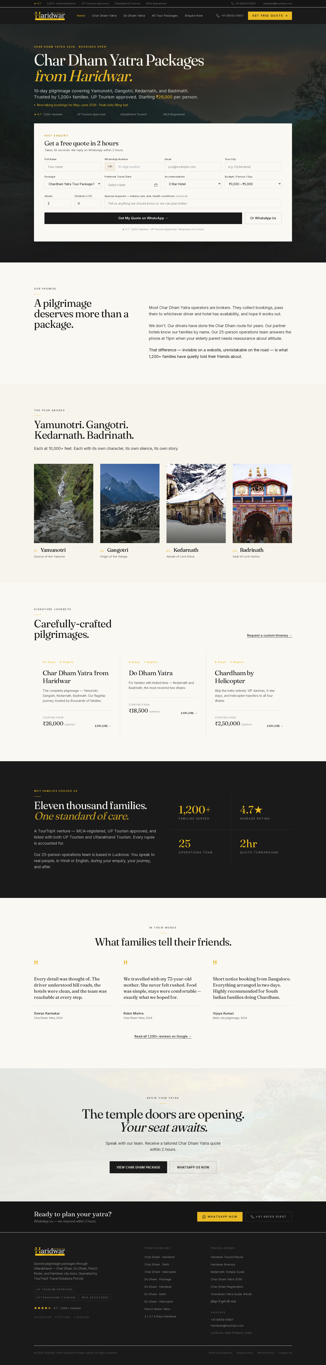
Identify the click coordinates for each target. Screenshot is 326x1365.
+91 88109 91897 (243, 3)
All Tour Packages (165, 15)
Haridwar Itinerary (223, 1264)
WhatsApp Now (220, 1216)
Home (81, 15)
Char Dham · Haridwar (159, 1257)
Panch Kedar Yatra (157, 1309)
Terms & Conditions (220, 1352)
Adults (48, 196)
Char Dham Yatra (104, 15)
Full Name (50, 159)
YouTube (63, 1317)
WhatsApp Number (116, 159)
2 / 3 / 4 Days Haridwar (160, 1316)
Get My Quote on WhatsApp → (143, 218)
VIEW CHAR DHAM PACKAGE (138, 1167)
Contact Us (285, 1352)
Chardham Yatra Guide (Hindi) (231, 1294)
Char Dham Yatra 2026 (226, 1279)
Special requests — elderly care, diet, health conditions (146, 196)
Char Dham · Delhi (156, 1264)
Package (49, 176)
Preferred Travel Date (118, 176)
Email (168, 159)
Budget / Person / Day (238, 176)
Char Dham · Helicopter (160, 1272)
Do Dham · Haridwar (158, 1286)
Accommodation (175, 176)
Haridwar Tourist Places (227, 1257)
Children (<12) (83, 196)
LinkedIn (81, 1317)
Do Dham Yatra (134, 15)
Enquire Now (194, 15)
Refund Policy (266, 1352)
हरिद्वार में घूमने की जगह (223, 1301)
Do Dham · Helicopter (158, 1301)
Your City (230, 159)
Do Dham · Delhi (155, 1294)
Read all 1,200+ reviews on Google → (163, 1036)
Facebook (43, 1317)
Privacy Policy (245, 1352)
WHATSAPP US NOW (193, 1167)
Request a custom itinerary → (269, 635)
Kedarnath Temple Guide (227, 1272)
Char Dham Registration (227, 1286)
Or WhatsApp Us (263, 218)
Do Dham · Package (157, 1279)
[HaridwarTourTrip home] (49, 16)
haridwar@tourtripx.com (277, 3)
